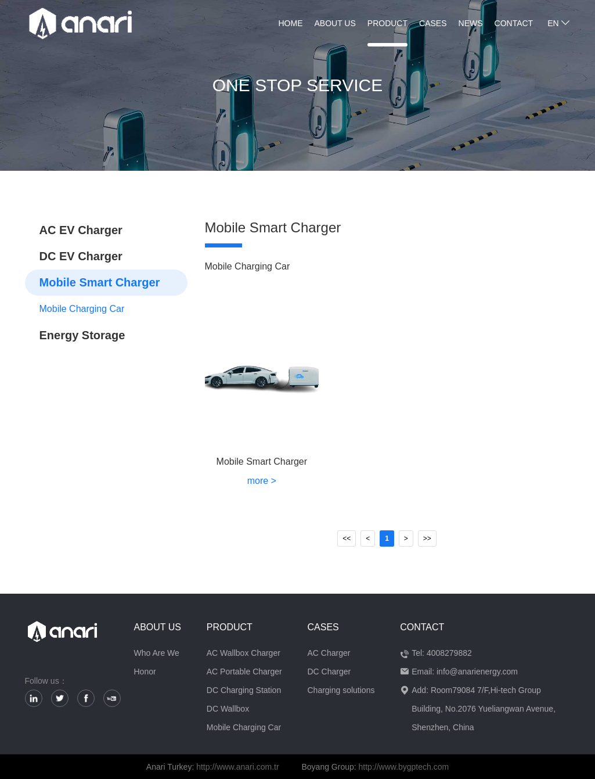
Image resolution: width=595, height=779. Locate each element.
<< (346, 538)
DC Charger (329, 671)
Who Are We (156, 653)
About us (335, 23)
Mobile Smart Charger (99, 282)
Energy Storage (82, 335)
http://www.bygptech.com (404, 766)
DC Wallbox (228, 708)
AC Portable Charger (244, 671)
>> (427, 538)
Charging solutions (340, 690)
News (471, 23)
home (291, 23)
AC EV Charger (80, 230)
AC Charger (328, 653)
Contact (514, 23)
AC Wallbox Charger (243, 653)
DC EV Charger (80, 256)
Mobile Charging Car (82, 309)
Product (387, 23)
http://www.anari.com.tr (237, 766)
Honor (145, 671)
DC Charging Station (244, 690)
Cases (432, 23)
